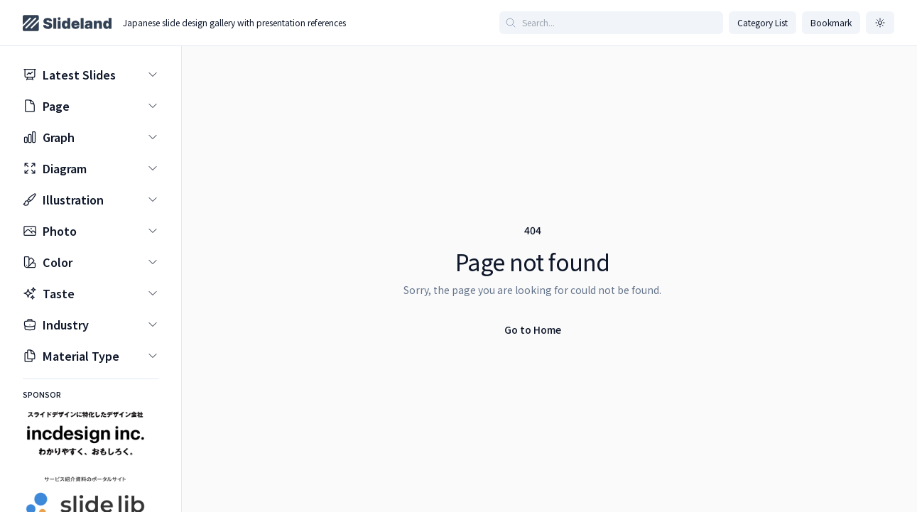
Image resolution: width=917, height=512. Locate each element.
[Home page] (67, 23)
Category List (762, 22)
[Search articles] (611, 22)
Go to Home (532, 329)
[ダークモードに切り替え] (880, 22)
